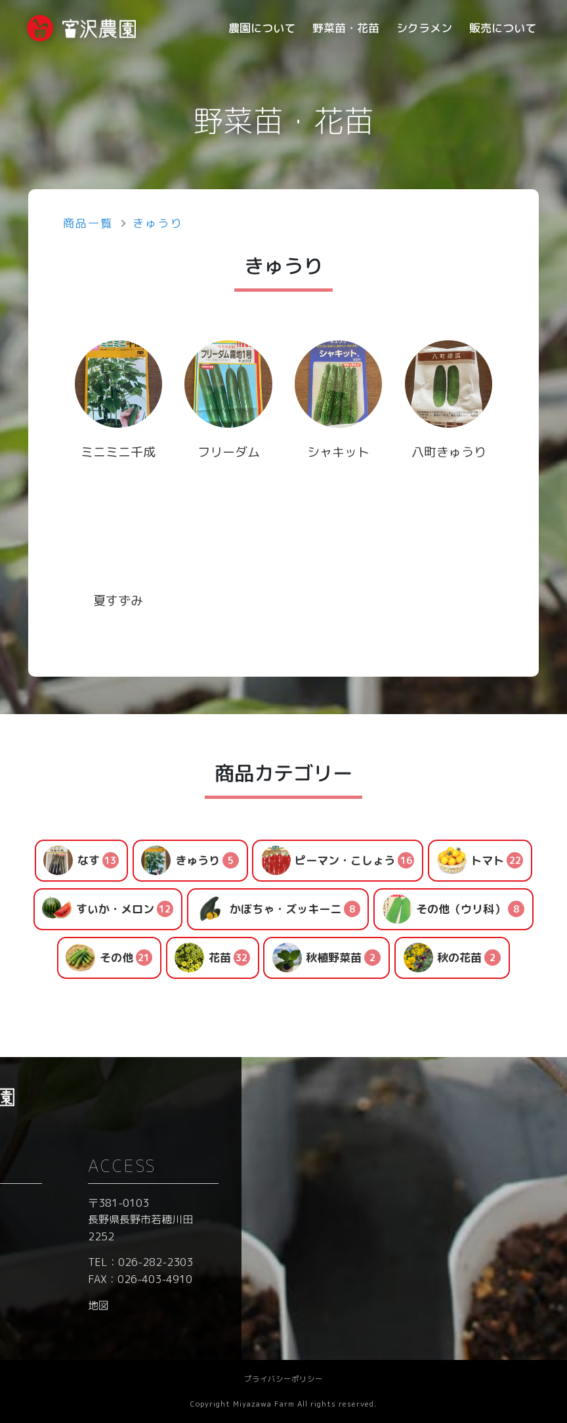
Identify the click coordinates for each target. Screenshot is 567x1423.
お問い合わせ (268, 1203)
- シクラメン (90, 1280)
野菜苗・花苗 (345, 27)
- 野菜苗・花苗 (95, 1255)
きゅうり (157, 223)
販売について (502, 27)
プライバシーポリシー (283, 1379)
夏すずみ (124, 600)
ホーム (76, 1203)
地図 (423, 1305)
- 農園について (95, 1228)
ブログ (252, 1228)
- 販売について (95, 1306)
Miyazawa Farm (264, 1404)
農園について (261, 27)
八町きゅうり (448, 452)
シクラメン (424, 27)
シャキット (344, 452)
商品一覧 (88, 223)
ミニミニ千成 (118, 452)
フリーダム (229, 452)
